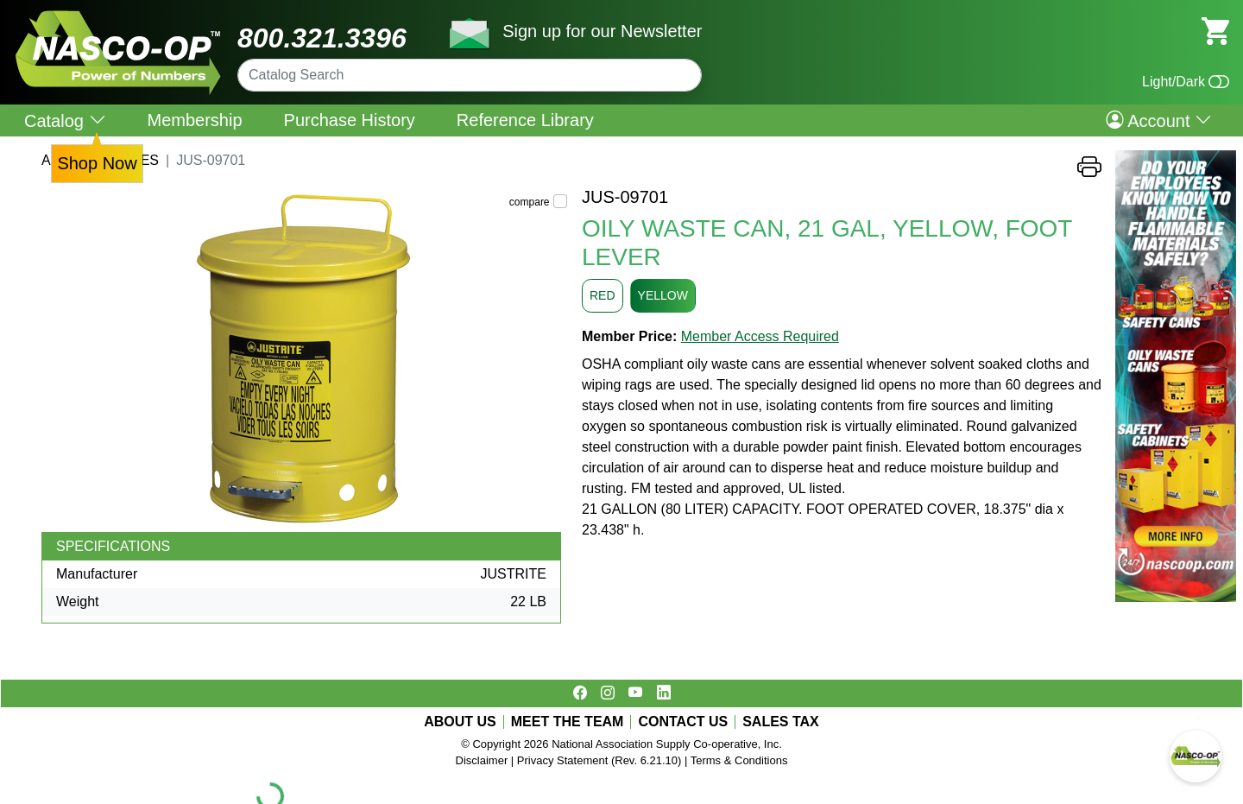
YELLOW (663, 295)
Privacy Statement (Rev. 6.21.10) (599, 760)
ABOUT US (460, 722)
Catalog (65, 120)
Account (1159, 120)
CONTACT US (683, 722)
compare (529, 202)
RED (602, 295)
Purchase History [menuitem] (349, 120)
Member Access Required (760, 336)
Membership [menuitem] (195, 120)
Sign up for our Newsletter (602, 31)
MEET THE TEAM (567, 722)
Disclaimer (482, 760)
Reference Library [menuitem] (525, 120)
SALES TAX (780, 722)
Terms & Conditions (739, 760)
